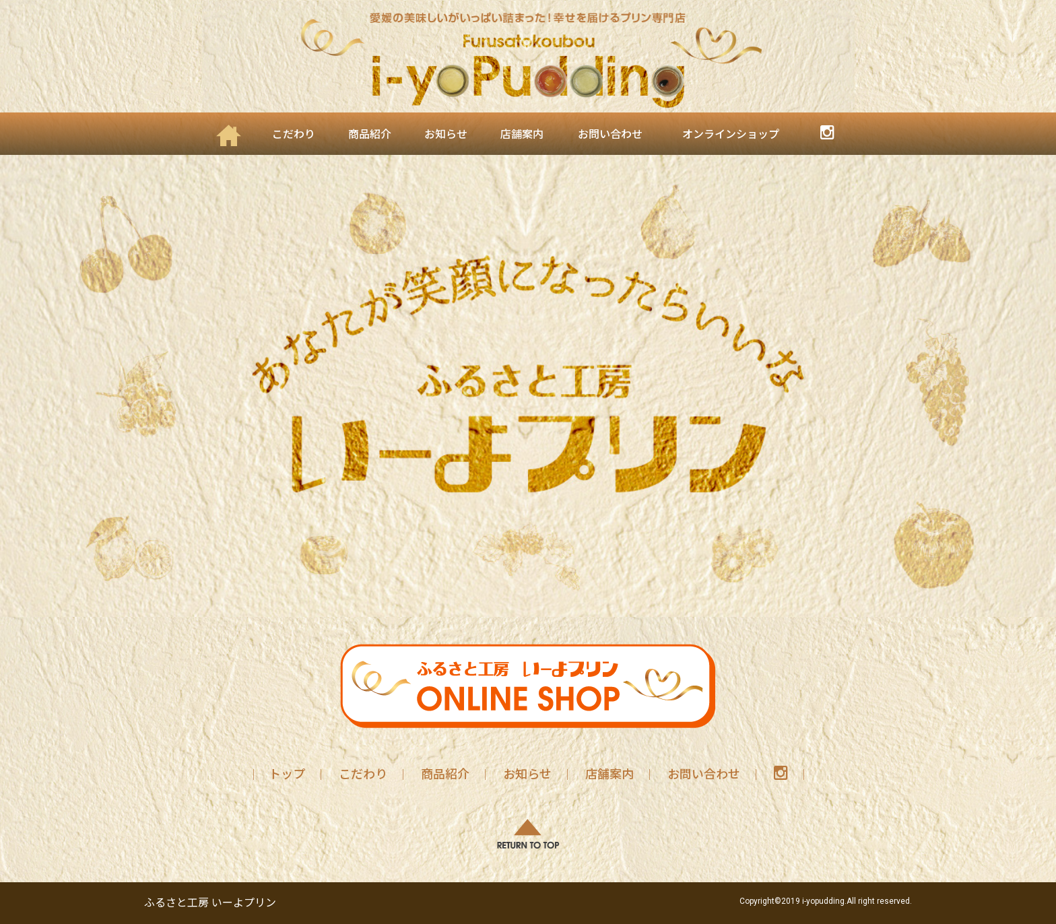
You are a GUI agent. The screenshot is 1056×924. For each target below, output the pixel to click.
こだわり (293, 134)
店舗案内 (521, 134)
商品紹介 (369, 134)
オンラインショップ (730, 134)
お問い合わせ (610, 134)
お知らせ (445, 134)
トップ (287, 774)
